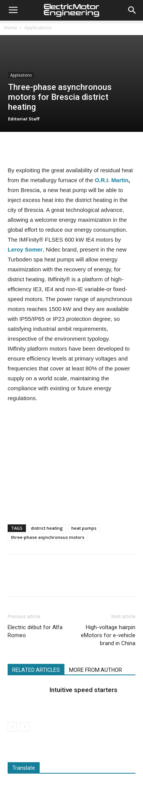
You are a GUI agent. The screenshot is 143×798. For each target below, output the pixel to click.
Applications (37, 27)
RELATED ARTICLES (36, 670)
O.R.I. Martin (111, 180)
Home (10, 27)
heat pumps (83, 528)
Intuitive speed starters (83, 690)
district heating (47, 528)
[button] (132, 10)
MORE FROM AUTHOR (95, 670)
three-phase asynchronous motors (47, 537)
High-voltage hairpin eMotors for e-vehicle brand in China (108, 635)
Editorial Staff (24, 119)
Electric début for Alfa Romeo (35, 631)
